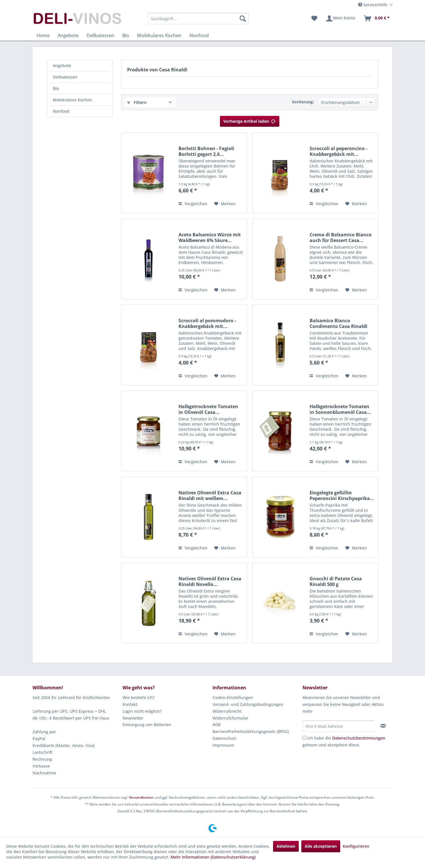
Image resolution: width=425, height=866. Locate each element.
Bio (56, 88)
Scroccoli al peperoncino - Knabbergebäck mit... (338, 151)
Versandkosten (141, 797)
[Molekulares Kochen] (159, 35)
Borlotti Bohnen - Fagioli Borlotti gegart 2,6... (206, 151)
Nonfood (61, 111)
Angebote (62, 65)
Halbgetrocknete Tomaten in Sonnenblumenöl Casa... (340, 409)
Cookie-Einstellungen (233, 697)
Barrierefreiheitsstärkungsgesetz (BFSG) (251, 731)
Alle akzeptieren (321, 846)
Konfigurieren (356, 846)
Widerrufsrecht (227, 711)
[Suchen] (243, 18)
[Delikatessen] (100, 35)
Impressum (223, 745)
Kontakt (130, 704)
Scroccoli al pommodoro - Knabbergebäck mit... (207, 323)
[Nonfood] (199, 35)
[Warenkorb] (376, 18)
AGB (216, 724)
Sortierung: (303, 101)
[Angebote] (68, 35)
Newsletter (133, 718)
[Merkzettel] (314, 18)
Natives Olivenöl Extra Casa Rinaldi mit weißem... (210, 495)
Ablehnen (285, 846)
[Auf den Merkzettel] (225, 203)
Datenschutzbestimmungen (358, 738)
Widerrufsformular (230, 718)
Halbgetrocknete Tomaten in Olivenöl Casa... (208, 409)
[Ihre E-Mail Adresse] (338, 726)
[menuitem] (198, 18)
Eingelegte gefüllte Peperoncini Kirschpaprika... (342, 495)
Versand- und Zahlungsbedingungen (248, 704)
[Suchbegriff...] (198, 18)
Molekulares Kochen (72, 99)
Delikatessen (65, 77)
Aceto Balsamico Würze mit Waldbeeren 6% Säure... (210, 237)
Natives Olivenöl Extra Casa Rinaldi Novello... (210, 581)
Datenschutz (224, 738)
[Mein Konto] (340, 18)
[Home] (43, 35)
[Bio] (125, 35)
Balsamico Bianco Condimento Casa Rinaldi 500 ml (338, 323)
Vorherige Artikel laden (249, 120)
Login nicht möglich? (142, 711)
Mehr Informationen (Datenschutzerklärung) (213, 857)
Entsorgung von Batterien (147, 724)
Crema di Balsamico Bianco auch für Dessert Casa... (341, 237)
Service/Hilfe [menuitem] (373, 4)
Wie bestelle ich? (139, 697)
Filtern (137, 102)
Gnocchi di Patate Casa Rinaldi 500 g (336, 581)
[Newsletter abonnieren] (383, 725)
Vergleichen (193, 203)
